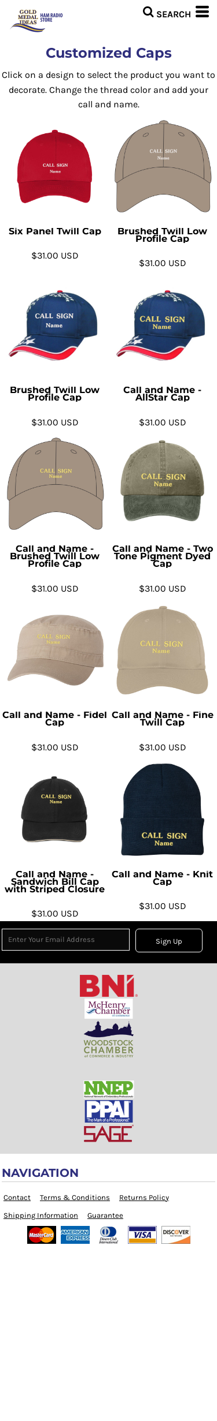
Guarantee (105, 1215)
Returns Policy (144, 1197)
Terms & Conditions (75, 1197)
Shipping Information (40, 1215)
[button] (166, 11)
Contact (17, 1197)
